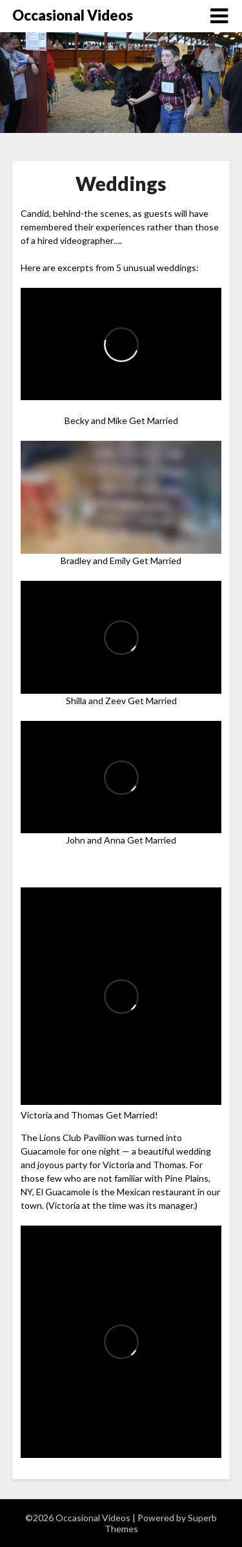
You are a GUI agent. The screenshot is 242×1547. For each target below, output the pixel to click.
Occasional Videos (72, 15)
